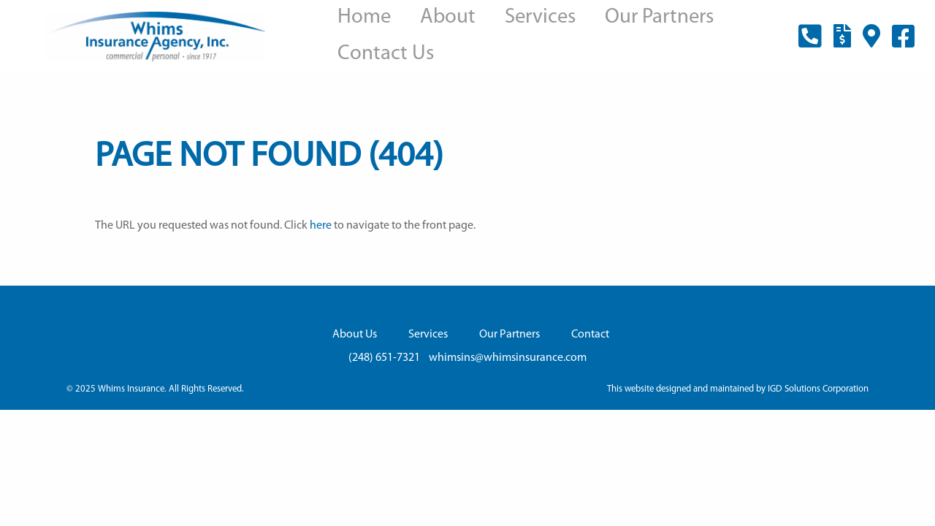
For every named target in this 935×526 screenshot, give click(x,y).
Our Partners (509, 334)
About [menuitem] (448, 17)
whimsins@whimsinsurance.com (508, 358)
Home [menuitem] (364, 17)
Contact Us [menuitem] (385, 53)
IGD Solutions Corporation (818, 389)
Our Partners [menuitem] (659, 17)
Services (428, 334)
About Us (354, 334)
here (321, 226)
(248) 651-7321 (810, 46)
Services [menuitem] (540, 17)
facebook (903, 46)
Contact (590, 334)
